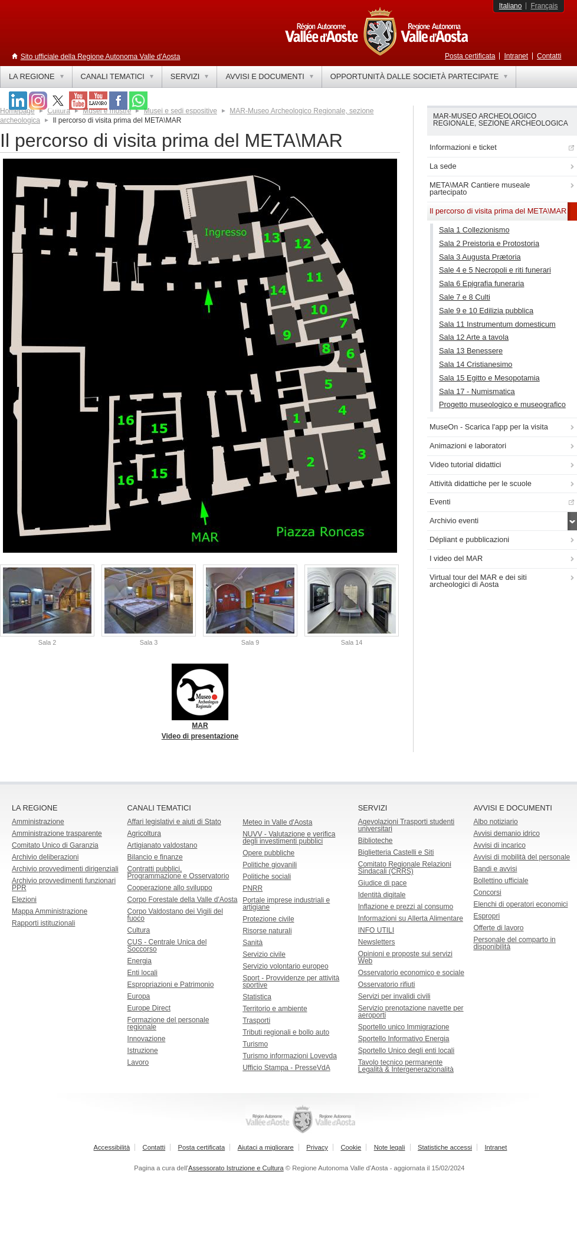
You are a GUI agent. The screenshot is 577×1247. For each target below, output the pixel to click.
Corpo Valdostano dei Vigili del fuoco (175, 915)
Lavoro (138, 1062)
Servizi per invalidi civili (394, 996)
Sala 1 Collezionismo (474, 229)
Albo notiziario (495, 822)
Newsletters (376, 942)
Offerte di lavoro (498, 928)
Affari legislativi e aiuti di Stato (174, 822)
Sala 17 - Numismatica (477, 391)
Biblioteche (375, 840)
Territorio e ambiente (274, 1009)
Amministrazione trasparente (57, 833)
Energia (139, 961)
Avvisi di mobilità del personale (521, 857)
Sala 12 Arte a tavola (474, 337)
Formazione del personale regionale (168, 1023)
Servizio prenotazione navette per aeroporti (411, 1011)
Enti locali (142, 973)
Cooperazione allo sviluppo (169, 888)
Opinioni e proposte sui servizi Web (405, 957)
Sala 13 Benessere (471, 350)
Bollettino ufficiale (500, 881)
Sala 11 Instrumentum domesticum (497, 324)
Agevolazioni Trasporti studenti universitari (406, 825)
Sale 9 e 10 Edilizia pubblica (486, 310)
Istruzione (142, 1050)
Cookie (350, 1147)
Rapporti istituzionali (43, 923)
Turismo (255, 1044)
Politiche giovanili (269, 865)
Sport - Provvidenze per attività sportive (290, 981)
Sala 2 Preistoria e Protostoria (489, 243)
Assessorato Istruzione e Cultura (236, 1167)
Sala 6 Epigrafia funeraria (481, 283)
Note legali (389, 1147)
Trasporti (256, 1020)
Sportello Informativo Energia (404, 1039)
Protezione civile (268, 919)
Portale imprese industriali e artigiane (286, 903)
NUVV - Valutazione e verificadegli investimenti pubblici (288, 837)
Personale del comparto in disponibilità (514, 943)
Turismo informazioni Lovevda (289, 1056)
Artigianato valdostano (162, 845)
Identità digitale (382, 895)
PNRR (252, 888)
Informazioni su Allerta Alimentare (410, 918)
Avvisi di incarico (499, 845)
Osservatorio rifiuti (386, 984)
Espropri (486, 916)
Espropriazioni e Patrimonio (170, 984)
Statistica (256, 997)
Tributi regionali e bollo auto (285, 1032)
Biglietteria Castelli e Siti (396, 852)
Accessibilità (112, 1147)
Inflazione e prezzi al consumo (405, 907)
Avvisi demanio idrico (506, 833)
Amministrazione (38, 822)
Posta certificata (470, 56)
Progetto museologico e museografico (502, 404)
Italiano (510, 6)
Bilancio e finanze (155, 857)
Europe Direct (149, 1008)
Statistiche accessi (445, 1147)
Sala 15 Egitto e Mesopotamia (489, 377)
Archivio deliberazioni (45, 857)
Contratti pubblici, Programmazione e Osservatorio (178, 872)
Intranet (516, 56)
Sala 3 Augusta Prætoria (480, 256)
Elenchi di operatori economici (520, 904)
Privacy (317, 1147)
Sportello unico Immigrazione (404, 1027)
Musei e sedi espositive (180, 111)
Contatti (549, 56)
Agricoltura (144, 833)
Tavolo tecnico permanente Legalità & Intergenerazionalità (406, 1066)
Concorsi (487, 892)
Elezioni (24, 899)
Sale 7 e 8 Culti (464, 297)
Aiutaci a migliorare (266, 1147)
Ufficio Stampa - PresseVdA (286, 1068)
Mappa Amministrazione (49, 911)
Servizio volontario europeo (285, 966)
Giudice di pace (382, 883)
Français (544, 6)
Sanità (252, 942)
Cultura (138, 930)
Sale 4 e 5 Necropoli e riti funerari (495, 269)
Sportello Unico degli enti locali (406, 1050)
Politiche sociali (266, 876)
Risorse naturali (266, 931)
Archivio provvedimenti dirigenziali (65, 869)
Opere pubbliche (268, 853)
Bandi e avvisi (495, 869)
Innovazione (146, 1039)
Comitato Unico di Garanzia (55, 845)
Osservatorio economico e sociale (411, 973)
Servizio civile (264, 954)
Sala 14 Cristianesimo (475, 364)
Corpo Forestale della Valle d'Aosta (182, 899)
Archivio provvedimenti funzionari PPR (64, 884)
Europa (138, 996)
